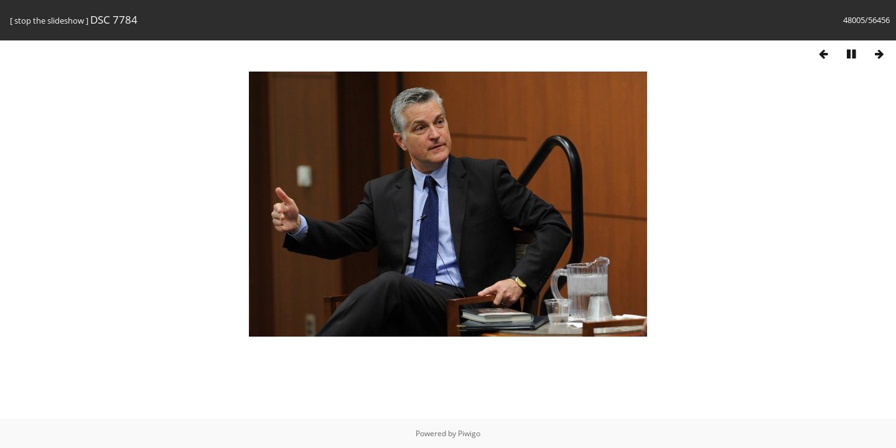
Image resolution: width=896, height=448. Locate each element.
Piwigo (469, 433)
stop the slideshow (49, 20)
